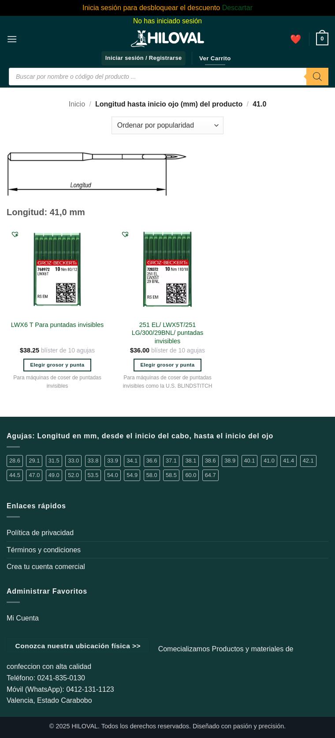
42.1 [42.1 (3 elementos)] (308, 460)
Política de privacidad (40, 532)
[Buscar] (317, 76)
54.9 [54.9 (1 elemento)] (132, 475)
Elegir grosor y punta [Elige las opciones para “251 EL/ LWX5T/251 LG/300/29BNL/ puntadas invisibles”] (167, 364)
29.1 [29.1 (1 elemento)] (34, 460)
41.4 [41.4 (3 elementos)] (288, 460)
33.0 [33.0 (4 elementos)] (73, 460)
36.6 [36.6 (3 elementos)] (151, 460)
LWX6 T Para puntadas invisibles (57, 324)
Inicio (77, 104)
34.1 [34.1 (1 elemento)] (132, 460)
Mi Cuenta (23, 618)
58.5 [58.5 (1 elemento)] (171, 475)
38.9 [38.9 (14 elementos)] (229, 460)
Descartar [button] (237, 7)
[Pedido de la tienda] (167, 125)
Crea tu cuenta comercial (46, 566)
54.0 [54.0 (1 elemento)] (112, 475)
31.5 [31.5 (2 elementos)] (54, 460)
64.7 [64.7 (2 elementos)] (210, 475)
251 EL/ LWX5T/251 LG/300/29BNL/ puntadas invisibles (167, 333)
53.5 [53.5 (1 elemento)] (93, 475)
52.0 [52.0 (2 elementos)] (73, 475)
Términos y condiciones (44, 550)
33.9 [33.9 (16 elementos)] (112, 460)
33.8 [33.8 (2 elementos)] (93, 460)
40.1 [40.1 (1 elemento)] (249, 460)
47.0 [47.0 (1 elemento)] (34, 475)
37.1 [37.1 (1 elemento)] (171, 460)
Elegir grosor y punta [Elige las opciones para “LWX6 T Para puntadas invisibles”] (57, 364)
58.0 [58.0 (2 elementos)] (151, 475)
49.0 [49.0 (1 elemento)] (54, 475)
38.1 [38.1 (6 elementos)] (190, 460)
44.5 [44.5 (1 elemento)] (14, 475)
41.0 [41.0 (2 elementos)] (269, 460)
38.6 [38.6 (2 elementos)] (210, 460)
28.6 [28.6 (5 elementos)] (14, 460)
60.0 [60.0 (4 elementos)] (190, 475)
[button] (12, 39)
